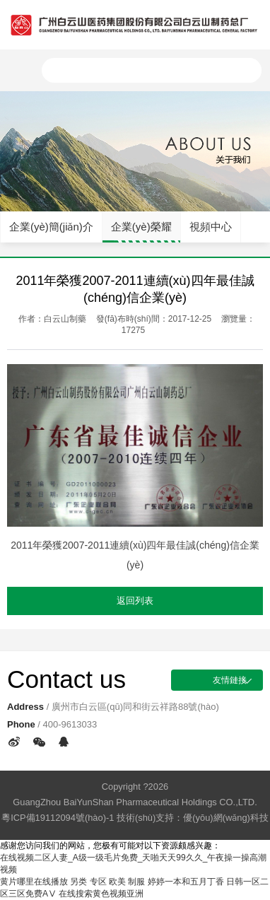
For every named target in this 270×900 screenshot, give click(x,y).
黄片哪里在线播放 (34, 882)
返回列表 (135, 600)
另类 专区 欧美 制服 (107, 882)
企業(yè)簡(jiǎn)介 (51, 227)
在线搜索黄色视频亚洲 (101, 894)
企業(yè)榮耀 (141, 227)
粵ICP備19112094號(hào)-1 (57, 817)
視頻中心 (210, 227)
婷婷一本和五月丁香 (186, 882)
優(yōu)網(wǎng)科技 (226, 817)
